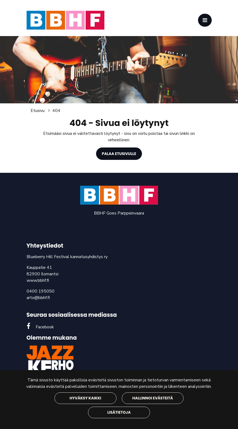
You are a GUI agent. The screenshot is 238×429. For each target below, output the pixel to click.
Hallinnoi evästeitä (152, 398)
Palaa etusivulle (119, 153)
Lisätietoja (119, 412)
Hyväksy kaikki (85, 398)
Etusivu (38, 111)
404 (56, 111)
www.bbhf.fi (38, 280)
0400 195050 (40, 291)
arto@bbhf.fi (38, 298)
